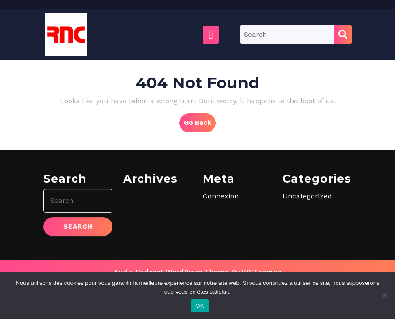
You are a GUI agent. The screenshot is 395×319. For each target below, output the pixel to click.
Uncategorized (307, 239)
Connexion (221, 239)
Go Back (200, 124)
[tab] (211, 35)
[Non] (384, 295)
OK (199, 306)
